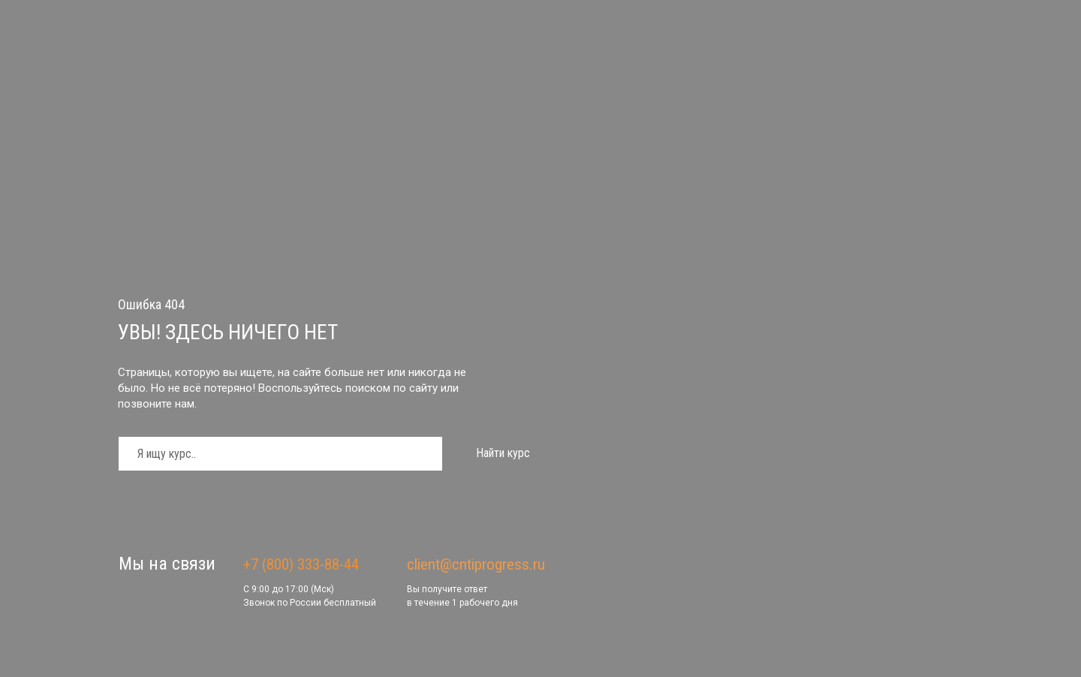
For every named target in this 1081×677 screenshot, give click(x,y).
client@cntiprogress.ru (476, 564)
